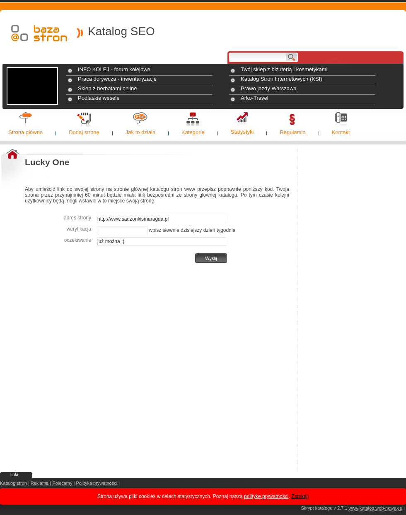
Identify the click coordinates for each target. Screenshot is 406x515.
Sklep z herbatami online (107, 88)
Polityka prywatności (96, 483)
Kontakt (341, 132)
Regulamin (292, 132)
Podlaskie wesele (98, 98)
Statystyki (242, 132)
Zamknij (300, 496)
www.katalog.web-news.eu (375, 507)
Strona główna (25, 132)
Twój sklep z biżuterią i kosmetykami (284, 69)
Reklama (39, 483)
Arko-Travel (254, 98)
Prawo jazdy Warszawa (269, 88)
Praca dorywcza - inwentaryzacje (117, 79)
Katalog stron (13, 483)
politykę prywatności (266, 496)
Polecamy (62, 483)
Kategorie (193, 132)
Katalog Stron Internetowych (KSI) (281, 79)
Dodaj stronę (84, 132)
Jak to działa (140, 132)
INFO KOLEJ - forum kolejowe (114, 69)
